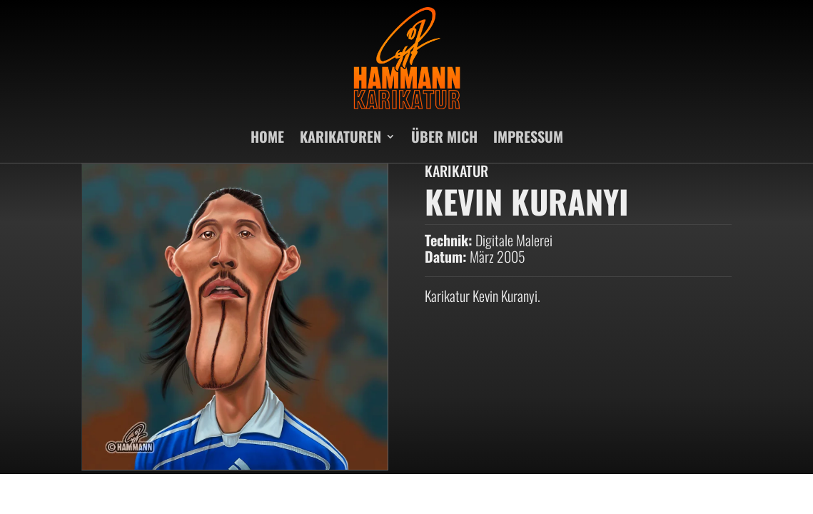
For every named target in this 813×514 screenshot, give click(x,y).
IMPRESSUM (528, 136)
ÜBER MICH (444, 136)
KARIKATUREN (340, 136)
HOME (267, 136)
